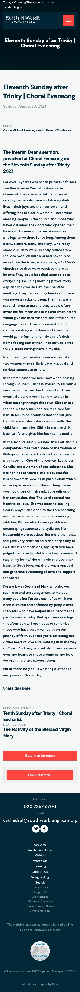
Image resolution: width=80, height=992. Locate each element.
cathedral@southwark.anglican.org (40, 820)
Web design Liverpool (35, 984)
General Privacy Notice (40, 906)
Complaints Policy (40, 911)
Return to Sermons (40, 755)
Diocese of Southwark (40, 901)
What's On (40, 860)
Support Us (40, 871)
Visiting (40, 855)
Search (40, 882)
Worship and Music (40, 850)
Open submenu (40, 775)
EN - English (15, 7)
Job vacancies (40, 897)
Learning (40, 866)
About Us (40, 844)
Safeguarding (40, 877)
